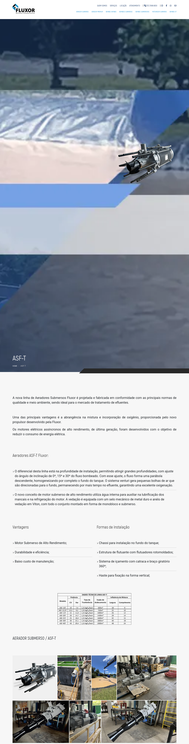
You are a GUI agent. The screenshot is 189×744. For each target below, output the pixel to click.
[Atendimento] (134, 5)
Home (15, 366)
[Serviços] (113, 5)
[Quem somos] (102, 5)
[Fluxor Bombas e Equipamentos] (24, 8)
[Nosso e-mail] (175, 5)
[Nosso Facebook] (166, 5)
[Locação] (123, 5)
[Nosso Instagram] (162, 5)
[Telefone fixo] (150, 5)
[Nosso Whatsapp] (171, 5)
